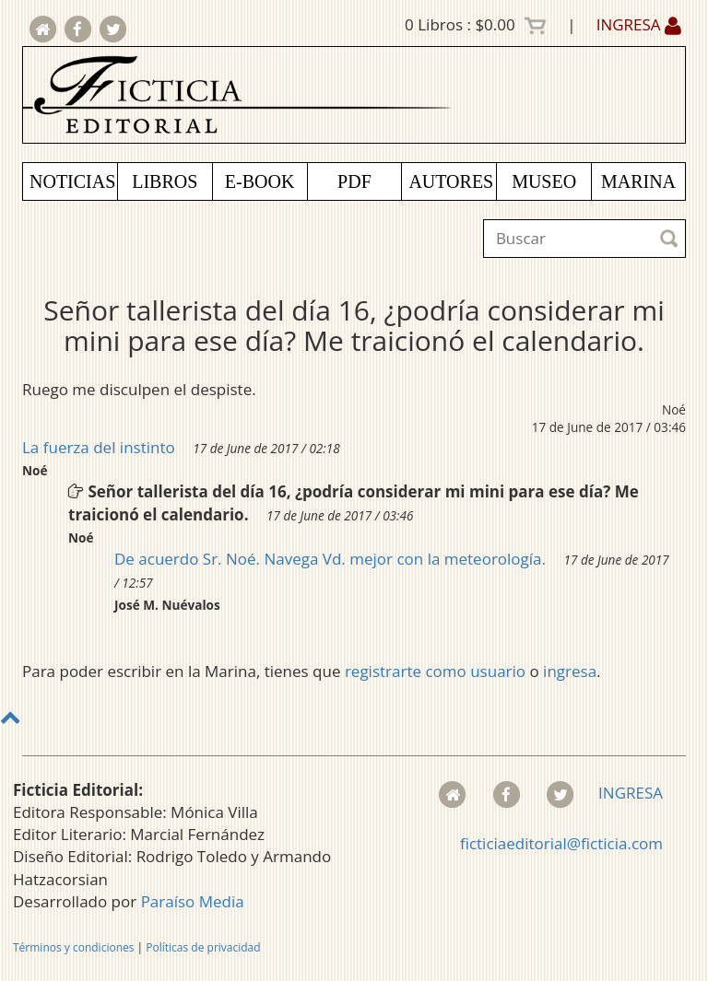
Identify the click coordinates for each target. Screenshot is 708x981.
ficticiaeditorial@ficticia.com (561, 843)
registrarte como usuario (435, 671)
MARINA (638, 181)
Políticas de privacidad (203, 947)
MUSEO (544, 181)
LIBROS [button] (164, 181)
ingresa (569, 671)
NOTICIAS (72, 181)
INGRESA (638, 24)
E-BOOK (260, 181)
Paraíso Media (192, 901)
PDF (354, 181)
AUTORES (450, 181)
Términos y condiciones (73, 947)
